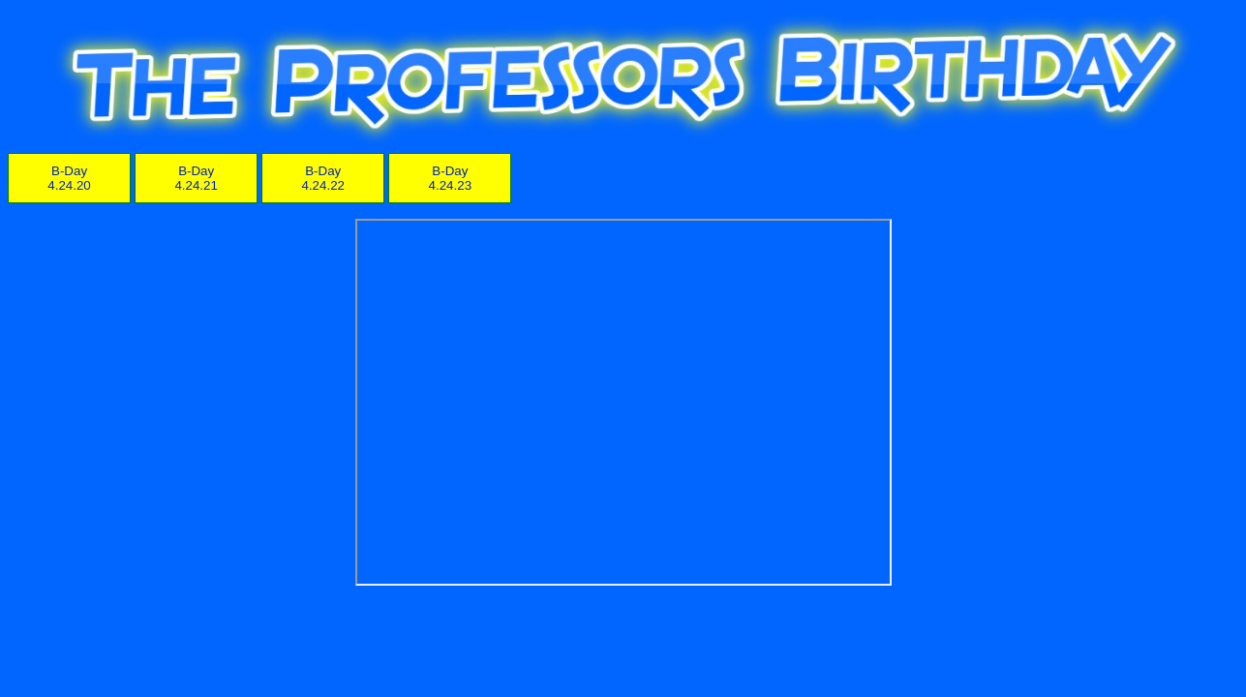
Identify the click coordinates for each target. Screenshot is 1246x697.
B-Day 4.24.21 (195, 178)
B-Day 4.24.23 (450, 178)
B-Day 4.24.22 (323, 178)
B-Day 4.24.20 (68, 178)
